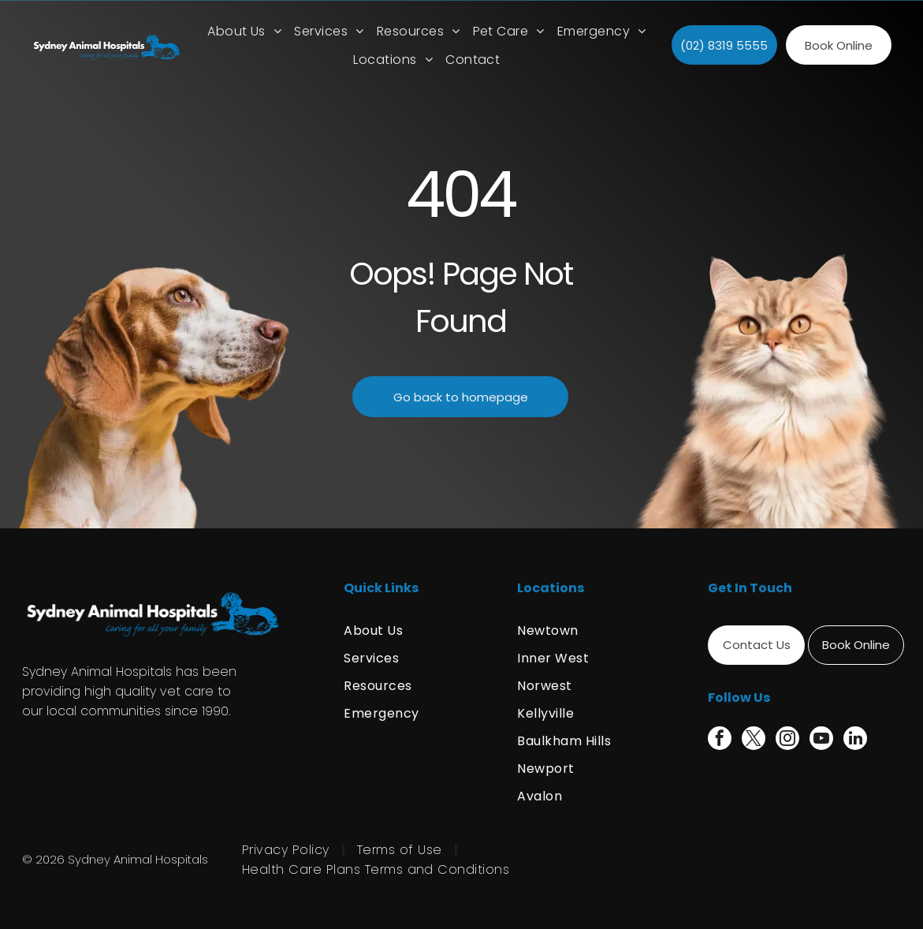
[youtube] (821, 740)
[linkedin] (855, 740)
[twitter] (753, 740)
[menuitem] (244, 31)
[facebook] (719, 740)
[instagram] (787, 740)
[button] (329, 31)
